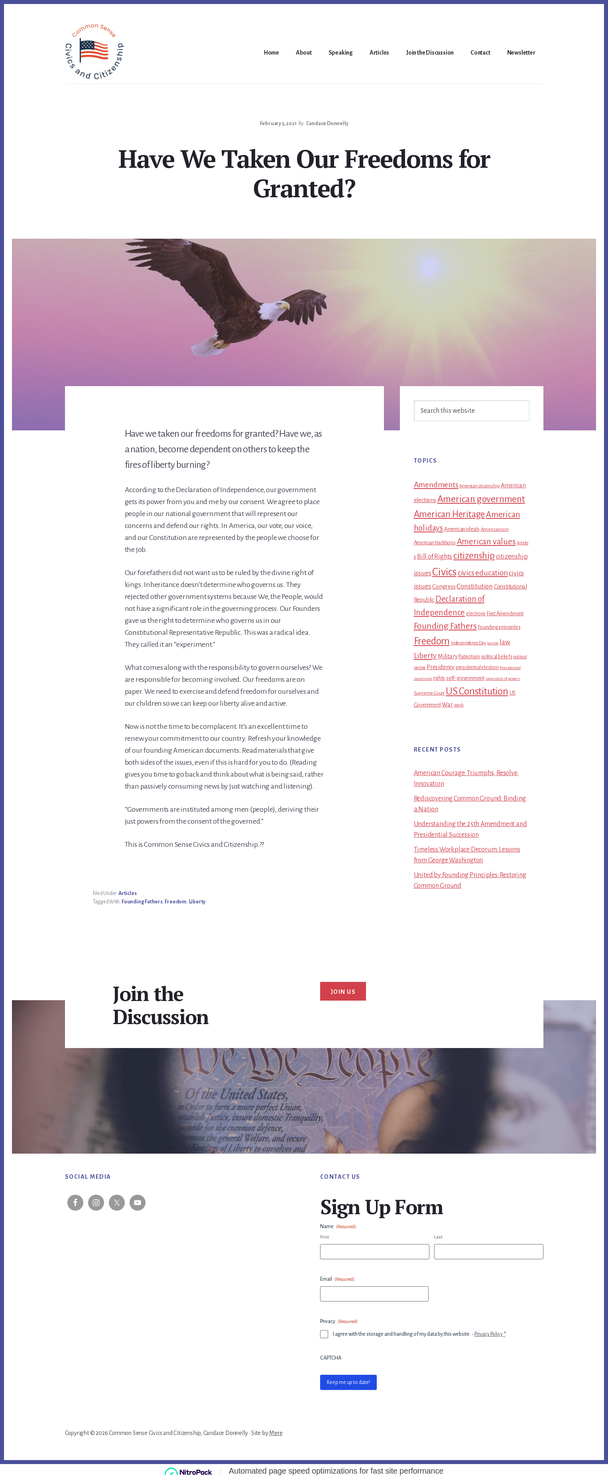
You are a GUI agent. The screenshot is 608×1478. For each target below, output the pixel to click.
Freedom (176, 902)
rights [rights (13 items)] (439, 678)
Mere (275, 1433)
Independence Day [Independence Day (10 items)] (468, 643)
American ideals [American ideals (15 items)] (462, 529)
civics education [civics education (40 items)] (483, 573)
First (324, 1237)
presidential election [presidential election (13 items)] (477, 667)
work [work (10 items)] (459, 705)
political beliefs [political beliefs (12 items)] (496, 657)
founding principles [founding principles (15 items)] (499, 627)
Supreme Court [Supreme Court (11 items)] (429, 693)
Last (438, 1237)
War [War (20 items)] (447, 704)
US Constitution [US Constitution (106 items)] (477, 691)
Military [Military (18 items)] (447, 656)
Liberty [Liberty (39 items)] (425, 656)
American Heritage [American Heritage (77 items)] (449, 514)
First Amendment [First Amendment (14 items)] (504, 613)
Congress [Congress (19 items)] (443, 586)
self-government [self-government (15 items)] (465, 678)
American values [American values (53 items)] (486, 541)
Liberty (197, 902)
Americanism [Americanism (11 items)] (495, 529)
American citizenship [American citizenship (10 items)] (479, 486)
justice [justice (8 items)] (493, 643)
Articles (127, 893)
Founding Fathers (142, 902)
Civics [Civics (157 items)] (444, 572)
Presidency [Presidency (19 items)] (441, 667)
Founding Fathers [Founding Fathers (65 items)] (445, 626)
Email (337, 1279)
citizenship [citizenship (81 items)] (474, 556)
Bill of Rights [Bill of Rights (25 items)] (434, 556)
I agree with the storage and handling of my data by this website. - (419, 1334)
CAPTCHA (330, 1358)
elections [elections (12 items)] (475, 613)
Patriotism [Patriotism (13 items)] (469, 657)
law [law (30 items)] (505, 642)
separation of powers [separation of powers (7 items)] (503, 678)
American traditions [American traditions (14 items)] (435, 543)
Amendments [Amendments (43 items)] (436, 485)
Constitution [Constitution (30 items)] (474, 586)
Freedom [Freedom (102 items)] (432, 641)
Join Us (343, 992)
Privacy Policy (488, 1334)
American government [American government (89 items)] (481, 499)
